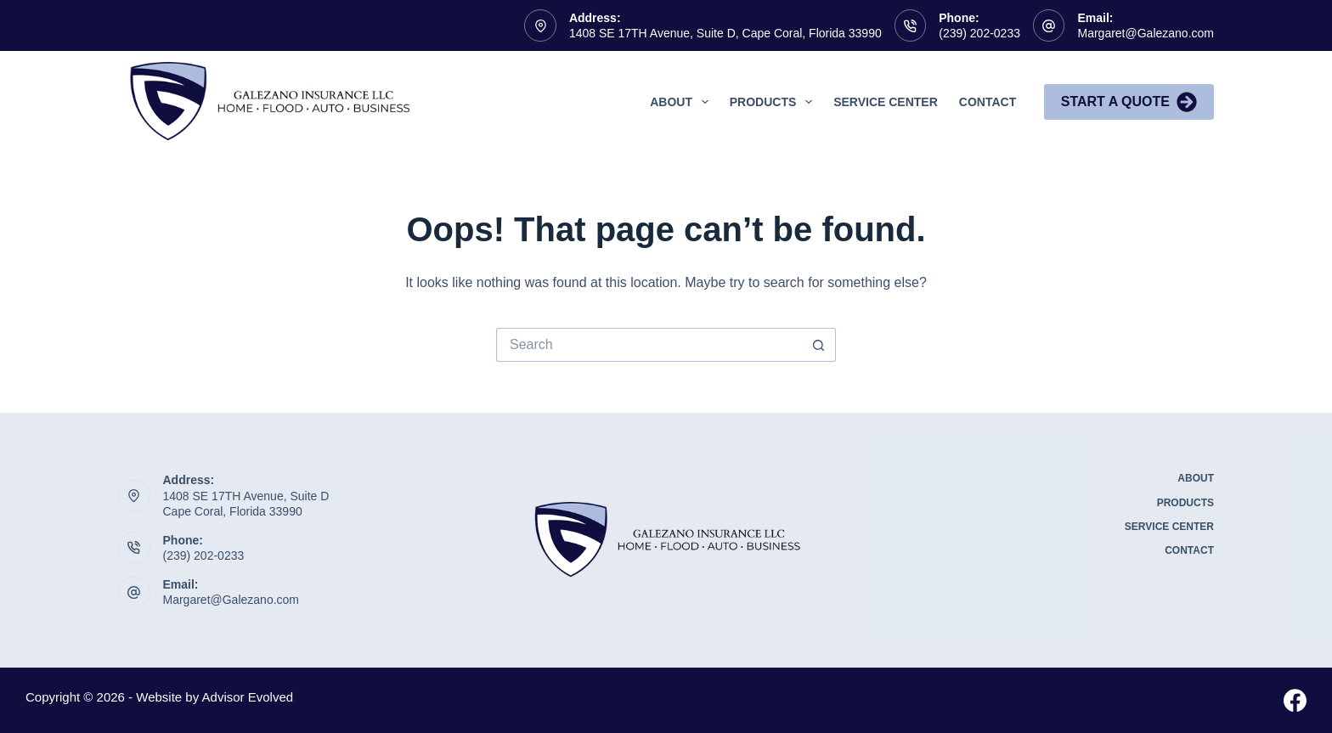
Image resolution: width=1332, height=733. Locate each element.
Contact (987, 102)
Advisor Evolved (248, 697)
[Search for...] (649, 345)
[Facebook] (1295, 700)
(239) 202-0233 (979, 33)
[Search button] (819, 345)
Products (774, 102)
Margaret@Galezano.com (1145, 33)
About (682, 102)
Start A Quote (1129, 102)
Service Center (885, 102)
